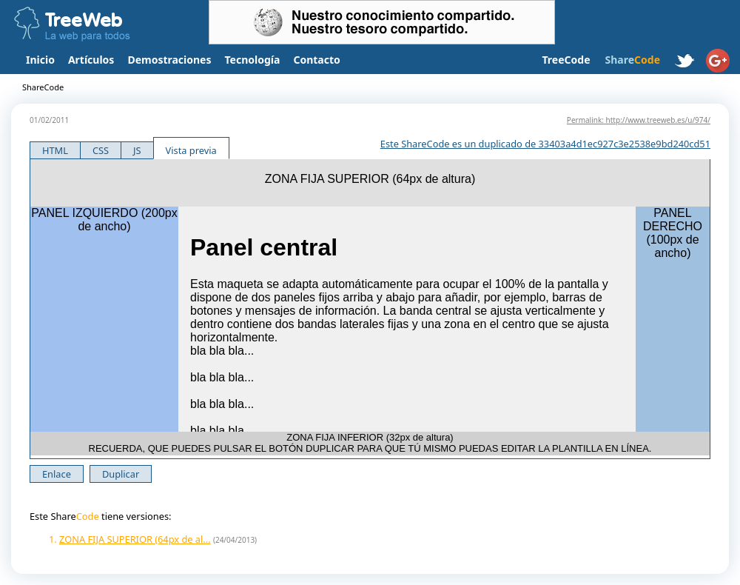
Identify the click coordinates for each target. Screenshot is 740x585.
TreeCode (566, 60)
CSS (100, 150)
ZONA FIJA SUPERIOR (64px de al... (135, 539)
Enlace (56, 474)
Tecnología (252, 60)
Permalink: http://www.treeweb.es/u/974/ (638, 120)
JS (137, 150)
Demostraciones (169, 60)
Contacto (316, 60)
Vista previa (191, 150)
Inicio (40, 60)
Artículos (91, 60)
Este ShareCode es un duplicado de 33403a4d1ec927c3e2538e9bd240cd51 (545, 143)
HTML (55, 150)
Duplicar (120, 474)
